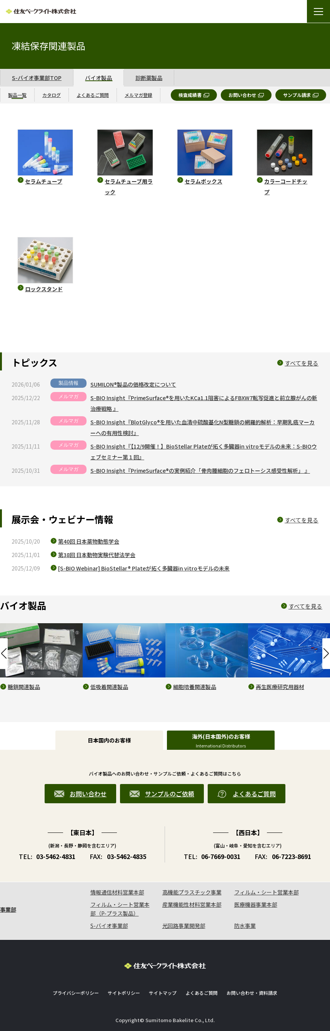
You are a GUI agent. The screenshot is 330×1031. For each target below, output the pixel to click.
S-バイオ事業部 (109, 925)
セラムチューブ (43, 181)
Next (326, 653)
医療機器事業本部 (255, 904)
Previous (4, 653)
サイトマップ (163, 992)
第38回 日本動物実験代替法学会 (96, 555)
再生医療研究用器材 (280, 687)
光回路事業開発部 (183, 925)
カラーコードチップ (285, 186)
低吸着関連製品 (109, 687)
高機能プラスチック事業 (192, 892)
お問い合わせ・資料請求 (252, 992)
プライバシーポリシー (76, 992)
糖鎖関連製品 (24, 687)
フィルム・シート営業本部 (266, 892)
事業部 (8, 909)
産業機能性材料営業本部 (192, 904)
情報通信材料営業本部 (117, 892)
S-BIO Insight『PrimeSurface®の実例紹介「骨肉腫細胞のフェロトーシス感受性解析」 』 (200, 470)
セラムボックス (203, 181)
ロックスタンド (44, 289)
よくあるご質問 (201, 992)
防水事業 (245, 925)
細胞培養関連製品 (194, 687)
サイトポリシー (124, 992)
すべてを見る (301, 363)
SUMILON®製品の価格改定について (133, 384)
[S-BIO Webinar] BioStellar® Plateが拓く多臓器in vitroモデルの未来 (144, 568)
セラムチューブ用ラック (129, 186)
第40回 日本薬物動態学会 (88, 541)
